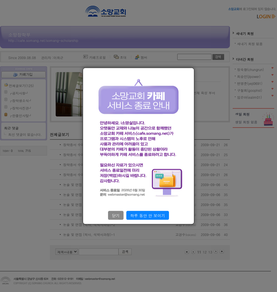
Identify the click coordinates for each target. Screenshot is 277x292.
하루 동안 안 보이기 (147, 215)
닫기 (116, 215)
